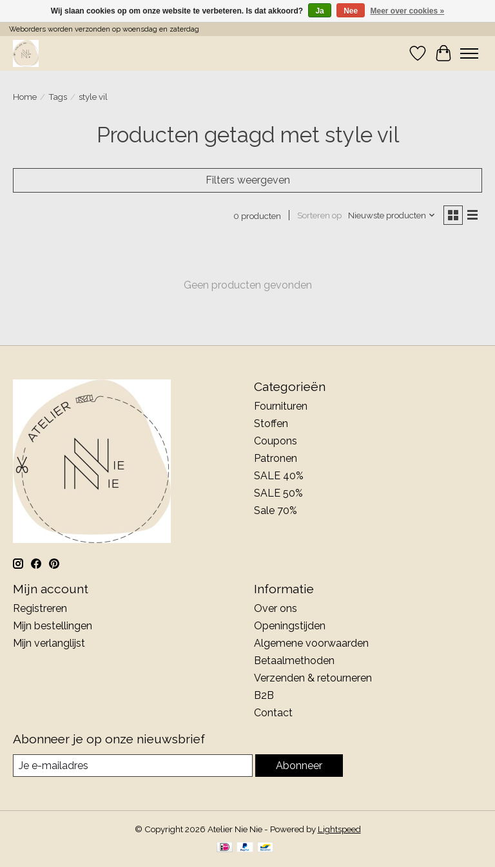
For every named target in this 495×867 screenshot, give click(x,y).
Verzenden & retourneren (313, 678)
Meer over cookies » (408, 10)
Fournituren (280, 406)
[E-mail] (133, 765)
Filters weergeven (248, 180)
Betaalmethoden (294, 660)
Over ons (275, 608)
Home (25, 96)
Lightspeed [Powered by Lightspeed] (339, 829)
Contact (273, 713)
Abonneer (299, 765)
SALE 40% (279, 476)
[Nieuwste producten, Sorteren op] (392, 215)
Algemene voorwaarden (311, 643)
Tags (57, 96)
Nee (351, 10)
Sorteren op (319, 215)
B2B (264, 695)
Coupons (275, 441)
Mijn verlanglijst (49, 643)
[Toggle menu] (469, 53)
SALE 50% (278, 493)
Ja (319, 10)
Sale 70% (275, 510)
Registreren (40, 608)
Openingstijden (289, 626)
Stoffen (271, 423)
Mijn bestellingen (52, 626)
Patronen (275, 458)
